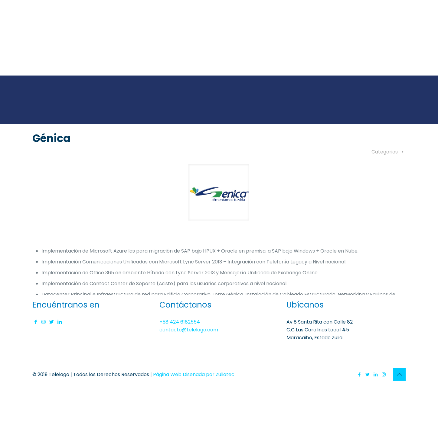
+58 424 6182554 (179, 321)
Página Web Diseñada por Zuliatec (193, 374)
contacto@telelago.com (188, 329)
